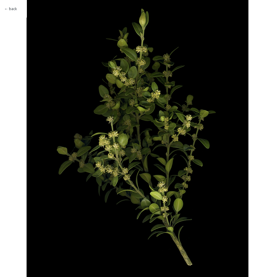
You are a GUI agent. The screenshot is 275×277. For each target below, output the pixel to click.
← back (10, 9)
